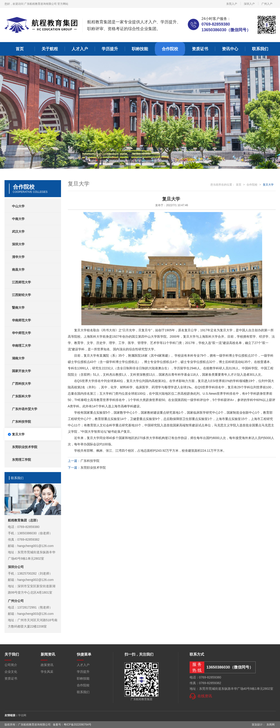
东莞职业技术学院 (93, 467)
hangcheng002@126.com (35, 580)
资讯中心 (230, 49)
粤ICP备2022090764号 (78, 724)
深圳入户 (249, 3)
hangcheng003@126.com (35, 614)
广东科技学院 (89, 461)
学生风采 (47, 671)
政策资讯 (47, 665)
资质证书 (200, 49)
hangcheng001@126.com (35, 546)
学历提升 (110, 49)
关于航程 (50, 49)
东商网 (270, 724)
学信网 (22, 715)
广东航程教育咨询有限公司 (40, 3)
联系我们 (260, 49)
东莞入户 (231, 3)
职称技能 (140, 49)
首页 (20, 49)
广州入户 (266, 3)
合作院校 (170, 49)
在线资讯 (205, 696)
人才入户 (80, 49)
